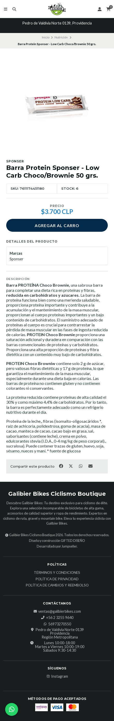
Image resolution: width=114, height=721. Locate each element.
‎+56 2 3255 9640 (57, 617)
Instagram (57, 676)
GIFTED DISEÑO (73, 541)
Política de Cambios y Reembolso (57, 585)
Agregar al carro (57, 225)
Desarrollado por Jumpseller (57, 546)
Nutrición (61, 37)
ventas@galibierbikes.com (57, 611)
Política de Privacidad (57, 579)
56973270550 (57, 624)
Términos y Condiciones (57, 573)
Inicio (45, 37)
